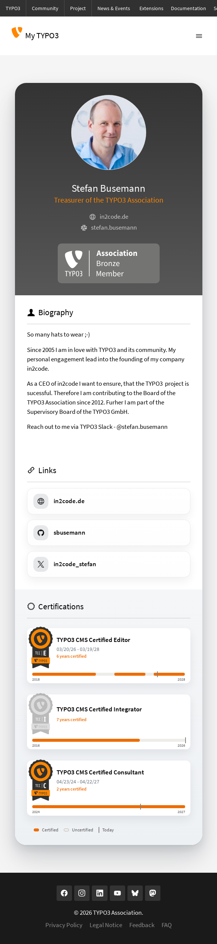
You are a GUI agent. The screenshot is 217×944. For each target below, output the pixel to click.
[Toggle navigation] (199, 36)
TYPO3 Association (117, 913)
